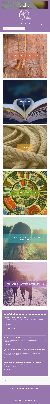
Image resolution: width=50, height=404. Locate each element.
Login (19, 388)
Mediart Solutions (33, 400)
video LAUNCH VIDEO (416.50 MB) (17, 319)
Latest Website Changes (12, 329)
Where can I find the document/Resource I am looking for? (23, 362)
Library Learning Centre (30, 388)
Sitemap (13, 388)
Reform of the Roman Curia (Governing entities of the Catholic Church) (24, 350)
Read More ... (7, 324)
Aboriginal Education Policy (13, 366)
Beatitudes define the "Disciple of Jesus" (17, 338)
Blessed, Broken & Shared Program (15, 317)
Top (5, 380)
